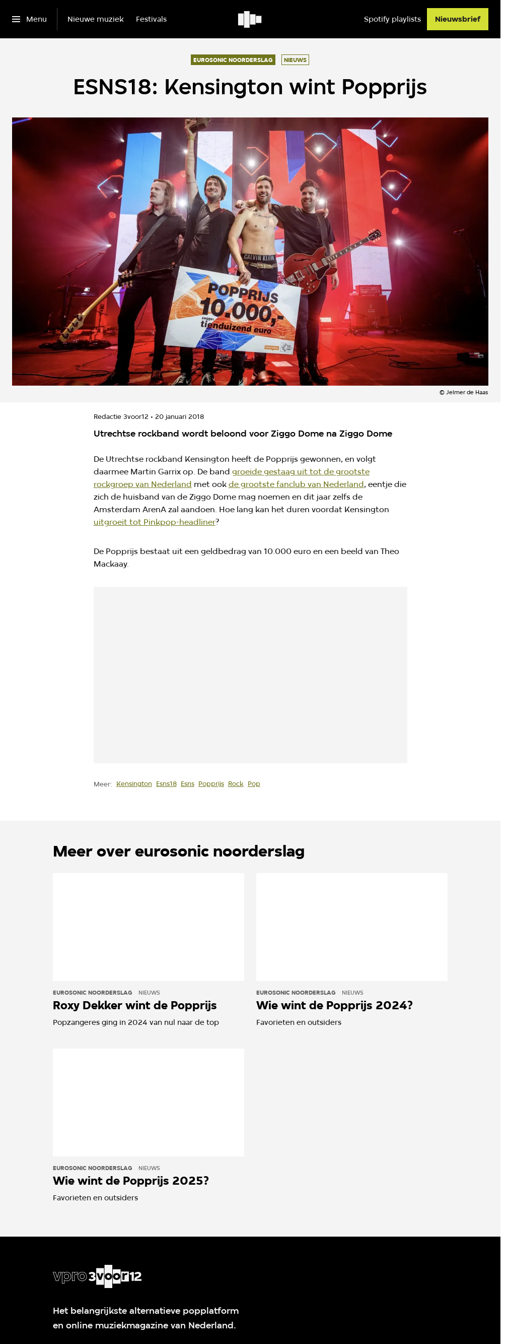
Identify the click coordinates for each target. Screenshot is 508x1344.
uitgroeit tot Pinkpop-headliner (154, 522)
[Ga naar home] (250, 19)
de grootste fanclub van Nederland (296, 484)
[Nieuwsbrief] (457, 19)
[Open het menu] (29, 19)
